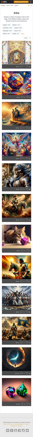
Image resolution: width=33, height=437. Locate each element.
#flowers (16, 25)
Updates (13, 426)
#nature (7, 34)
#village (7, 25)
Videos (16, 5)
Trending (3, 5)
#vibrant (18, 28)
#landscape (8, 31)
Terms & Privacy (7, 424)
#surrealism (8, 28)
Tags (26, 424)
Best (12, 5)
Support (20, 426)
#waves (18, 31)
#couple (16, 34)
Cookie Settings (18, 424)
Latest (8, 5)
